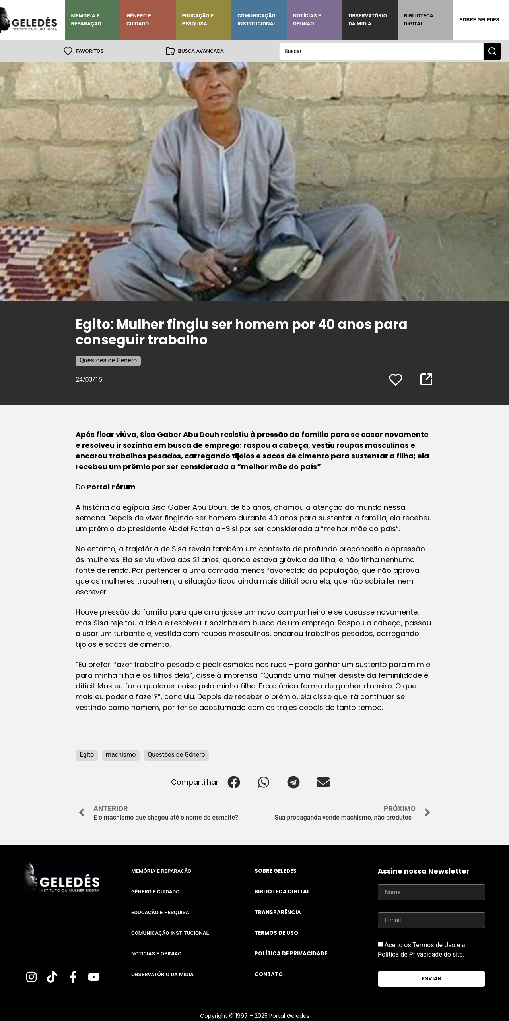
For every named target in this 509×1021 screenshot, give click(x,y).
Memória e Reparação (86, 20)
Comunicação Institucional (256, 20)
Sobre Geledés (479, 20)
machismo (121, 754)
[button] (234, 782)
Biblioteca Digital (418, 20)
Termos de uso (276, 932)
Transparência (277, 912)
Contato (268, 974)
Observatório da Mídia (367, 20)
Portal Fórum (110, 486)
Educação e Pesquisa (198, 20)
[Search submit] (492, 51)
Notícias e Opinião (307, 20)
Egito (87, 754)
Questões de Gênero (108, 360)
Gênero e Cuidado (138, 20)
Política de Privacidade (290, 953)
